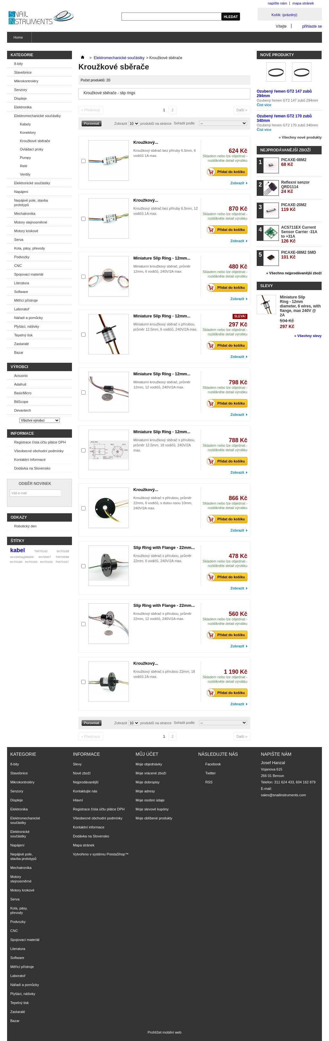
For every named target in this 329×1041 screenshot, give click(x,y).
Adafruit (20, 384)
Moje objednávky (149, 764)
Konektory (28, 132)
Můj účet (147, 754)
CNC (18, 266)
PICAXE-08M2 (294, 162)
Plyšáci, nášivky (26, 326)
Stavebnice (22, 72)
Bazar (18, 352)
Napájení (21, 192)
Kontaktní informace (30, 459)
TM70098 (62, 557)
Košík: (284, 15)
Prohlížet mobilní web (164, 1032)
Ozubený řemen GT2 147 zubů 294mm (287, 100)
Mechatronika (24, 213)
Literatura (21, 283)
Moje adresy (145, 791)
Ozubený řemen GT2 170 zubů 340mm (287, 125)
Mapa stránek (83, 845)
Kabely (25, 124)
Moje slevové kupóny (152, 809)
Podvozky (22, 257)
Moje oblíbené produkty (154, 818)
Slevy (266, 286)
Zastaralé (21, 344)
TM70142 (41, 551)
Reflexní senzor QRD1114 (295, 187)
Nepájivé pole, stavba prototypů (31, 202)
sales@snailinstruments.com (283, 795)
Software (21, 292)
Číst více (264, 105)
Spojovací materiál (28, 274)
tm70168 (63, 551)
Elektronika (22, 107)
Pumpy (25, 158)
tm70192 (31, 561)
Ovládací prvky (31, 149)
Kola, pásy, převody (29, 248)
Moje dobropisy (148, 782)
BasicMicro (22, 393)
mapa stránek (303, 3)
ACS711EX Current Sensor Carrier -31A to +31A (299, 234)
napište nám (277, 3)
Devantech (22, 410)
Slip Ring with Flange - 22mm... (164, 547)
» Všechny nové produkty (300, 137)
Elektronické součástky (32, 183)
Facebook (213, 764)
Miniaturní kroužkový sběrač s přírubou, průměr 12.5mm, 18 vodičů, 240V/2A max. (164, 445)
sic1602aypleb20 (22, 557)
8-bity (18, 64)
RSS (209, 782)
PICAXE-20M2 (294, 207)
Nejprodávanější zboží (285, 150)
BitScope (21, 402)
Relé (23, 166)
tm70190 (16, 561)
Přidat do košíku (227, 172)
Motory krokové (26, 231)
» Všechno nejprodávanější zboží (294, 273)
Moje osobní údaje (150, 800)
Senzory (20, 90)
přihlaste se (312, 26)
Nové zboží (82, 773)
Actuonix (21, 376)
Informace (22, 433)
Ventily (25, 174)
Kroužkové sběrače (35, 141)
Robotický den (25, 526)
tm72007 (45, 557)
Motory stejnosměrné (30, 222)
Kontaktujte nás (85, 791)
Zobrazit (120, 123)
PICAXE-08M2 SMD (298, 255)
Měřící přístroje (26, 300)
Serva (18, 240)
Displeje (20, 98)
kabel (17, 550)
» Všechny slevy (308, 336)
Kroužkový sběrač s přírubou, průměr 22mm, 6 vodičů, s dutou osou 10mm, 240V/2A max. (162, 503)
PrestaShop (116, 854)
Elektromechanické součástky (37, 116)
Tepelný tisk (23, 335)
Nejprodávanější (86, 782)
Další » (241, 110)
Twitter (210, 773)
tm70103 (46, 561)
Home (17, 39)
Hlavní (78, 800)
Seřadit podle (184, 123)
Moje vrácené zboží (151, 773)
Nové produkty (277, 55)
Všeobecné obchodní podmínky (39, 451)
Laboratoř (21, 309)
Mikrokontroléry (26, 81)
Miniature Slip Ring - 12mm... (162, 258)
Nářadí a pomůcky (28, 318)
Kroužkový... (145, 142)
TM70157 (62, 561)
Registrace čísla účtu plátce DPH (40, 442)
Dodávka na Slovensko (32, 468)
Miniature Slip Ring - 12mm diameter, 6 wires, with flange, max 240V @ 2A (300, 306)
